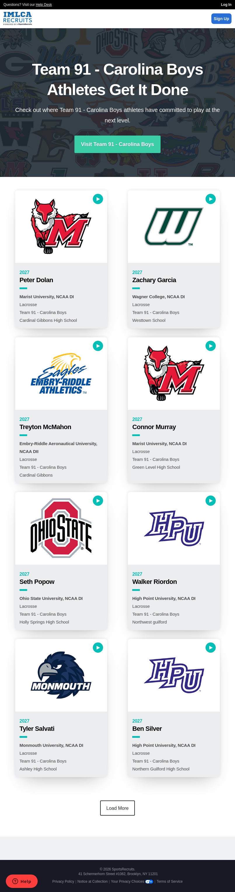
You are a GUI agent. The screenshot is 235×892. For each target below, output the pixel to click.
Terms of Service (169, 881)
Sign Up (221, 18)
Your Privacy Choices (132, 881)
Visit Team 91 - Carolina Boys (117, 144)
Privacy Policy (63, 881)
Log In (226, 5)
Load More (117, 808)
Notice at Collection (92, 881)
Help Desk (44, 5)
